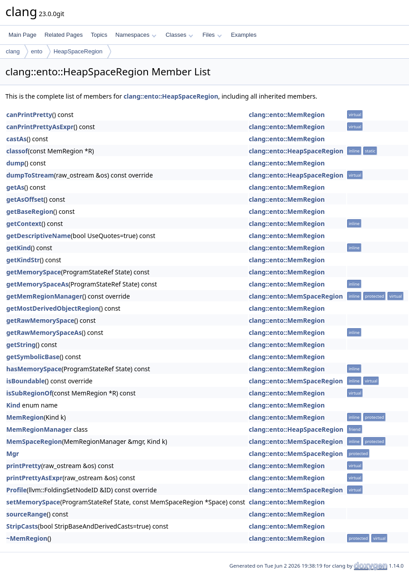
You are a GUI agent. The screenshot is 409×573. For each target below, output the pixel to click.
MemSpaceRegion (34, 441)
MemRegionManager (39, 429)
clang (13, 51)
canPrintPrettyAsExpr (40, 126)
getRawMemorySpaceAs (44, 332)
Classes (179, 34)
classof (17, 151)
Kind (13, 405)
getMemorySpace (33, 272)
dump (15, 163)
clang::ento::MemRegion (287, 114)
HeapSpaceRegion (77, 51)
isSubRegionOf (29, 393)
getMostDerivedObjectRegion (52, 308)
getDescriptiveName (38, 235)
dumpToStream (30, 175)
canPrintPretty (29, 114)
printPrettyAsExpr (34, 477)
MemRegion (25, 417)
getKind (18, 247)
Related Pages (63, 34)
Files (212, 34)
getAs (15, 187)
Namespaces (135, 34)
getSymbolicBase (33, 356)
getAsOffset (25, 199)
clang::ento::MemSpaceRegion (296, 296)
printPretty (23, 465)
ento (36, 51)
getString (20, 344)
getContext (23, 223)
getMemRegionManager (44, 296)
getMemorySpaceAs (37, 284)
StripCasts (22, 526)
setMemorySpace (33, 502)
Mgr (12, 453)
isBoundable (25, 381)
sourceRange (26, 514)
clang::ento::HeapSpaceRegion (171, 96)
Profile (16, 490)
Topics (99, 34)
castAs (16, 139)
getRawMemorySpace (40, 320)
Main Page (22, 34)
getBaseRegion (29, 211)
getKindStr (23, 260)
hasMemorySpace (33, 369)
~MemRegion (27, 538)
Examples (244, 34)
